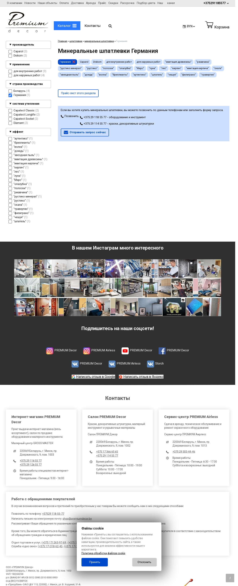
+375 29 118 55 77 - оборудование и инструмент (113, 117)
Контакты (92, 26)
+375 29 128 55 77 (31, 464)
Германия (65, 61)
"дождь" (89, 74)
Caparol (84, 61)
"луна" (152, 68)
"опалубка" (125, 68)
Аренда (91, 3)
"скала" (218, 68)
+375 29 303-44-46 (184, 451)
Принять (94, 562)
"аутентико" (139, 74)
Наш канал (166, 3)
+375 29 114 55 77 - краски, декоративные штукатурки (117, 123)
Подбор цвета (146, 3)
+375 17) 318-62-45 (50, 546)
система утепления (25, 103)
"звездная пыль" (69, 74)
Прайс (102, 3)
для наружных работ (148, 61)
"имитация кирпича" (197, 68)
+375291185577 (216, 3)
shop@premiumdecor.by (77, 518)
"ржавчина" (203, 61)
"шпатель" (157, 74)
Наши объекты (47, 3)
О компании (14, 3)
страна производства (27, 84)
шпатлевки (75, 41)
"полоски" (108, 68)
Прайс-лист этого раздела (78, 93)
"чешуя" (172, 74)
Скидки (113, 3)
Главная (62, 41)
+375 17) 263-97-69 (54, 542)
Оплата (64, 3)
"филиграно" (188, 74)
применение (21, 64)
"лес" (164, 68)
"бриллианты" (120, 74)
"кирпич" (176, 68)
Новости (30, 3)
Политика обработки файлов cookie (103, 553)
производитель (23, 44)
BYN (191, 26)
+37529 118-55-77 (53, 513)
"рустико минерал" (71, 68)
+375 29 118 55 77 (31, 460)
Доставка (77, 3)
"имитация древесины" (178, 61)
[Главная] (27, 31)
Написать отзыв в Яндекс (143, 377)
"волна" (102, 74)
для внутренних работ (119, 61)
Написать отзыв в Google (95, 377)
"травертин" (208, 74)
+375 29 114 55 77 (107, 455)
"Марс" (140, 68)
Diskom (97, 61)
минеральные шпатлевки (99, 41)
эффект (17, 131)
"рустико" (92, 68)
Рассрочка (127, 3)
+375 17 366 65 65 (107, 451)
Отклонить (144, 562)
